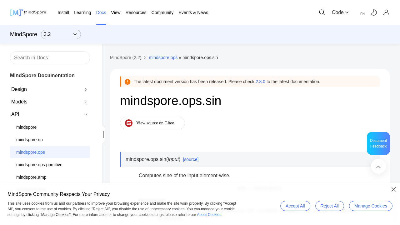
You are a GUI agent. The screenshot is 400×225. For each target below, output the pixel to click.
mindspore (26, 127)
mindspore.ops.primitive (39, 164)
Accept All (295, 205)
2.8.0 (260, 81)
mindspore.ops (30, 152)
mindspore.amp (31, 177)
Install (63, 12)
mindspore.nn (29, 139)
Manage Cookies (370, 205)
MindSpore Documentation (42, 75)
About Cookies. (209, 214)
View (116, 12)
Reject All (330, 205)
